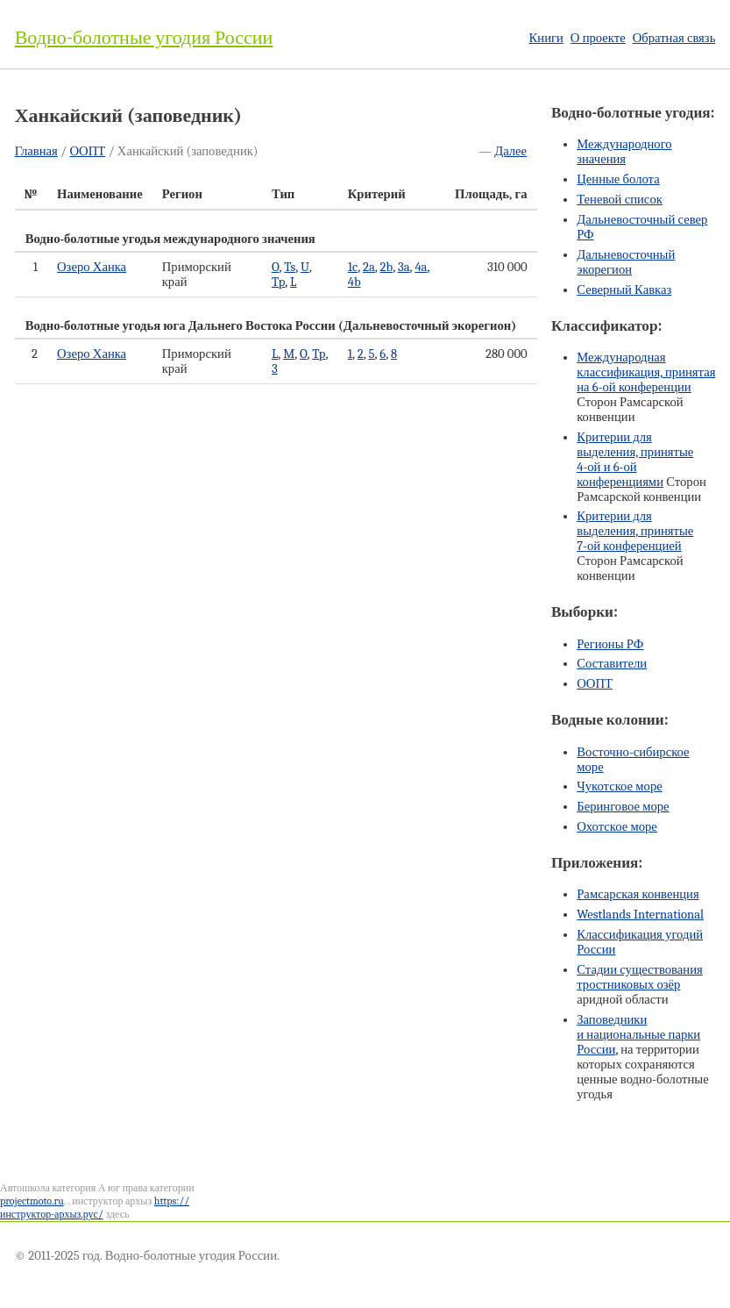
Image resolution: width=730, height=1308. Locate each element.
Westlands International (640, 914)
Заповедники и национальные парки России (638, 1034)
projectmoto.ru (32, 1201)
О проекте (598, 38)
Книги (546, 38)
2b (386, 267)
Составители (612, 663)
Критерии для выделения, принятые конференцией (635, 531)
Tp (278, 282)
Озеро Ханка (91, 267)
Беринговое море (623, 806)
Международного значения (624, 152)
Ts (289, 267)
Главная (36, 151)
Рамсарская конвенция (637, 894)
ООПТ (88, 151)
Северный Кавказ (624, 289)
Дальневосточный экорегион (626, 262)
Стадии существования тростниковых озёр (640, 977)
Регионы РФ (610, 644)
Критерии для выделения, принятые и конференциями (635, 460)
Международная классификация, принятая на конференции (646, 372)
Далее (510, 151)
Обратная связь (674, 38)
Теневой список (620, 199)
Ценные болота (618, 179)
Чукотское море (620, 786)
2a (369, 267)
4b (354, 282)
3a (404, 267)
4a (421, 267)
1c (353, 267)
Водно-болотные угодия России (144, 37)
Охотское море (617, 826)
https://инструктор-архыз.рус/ (94, 1207)
